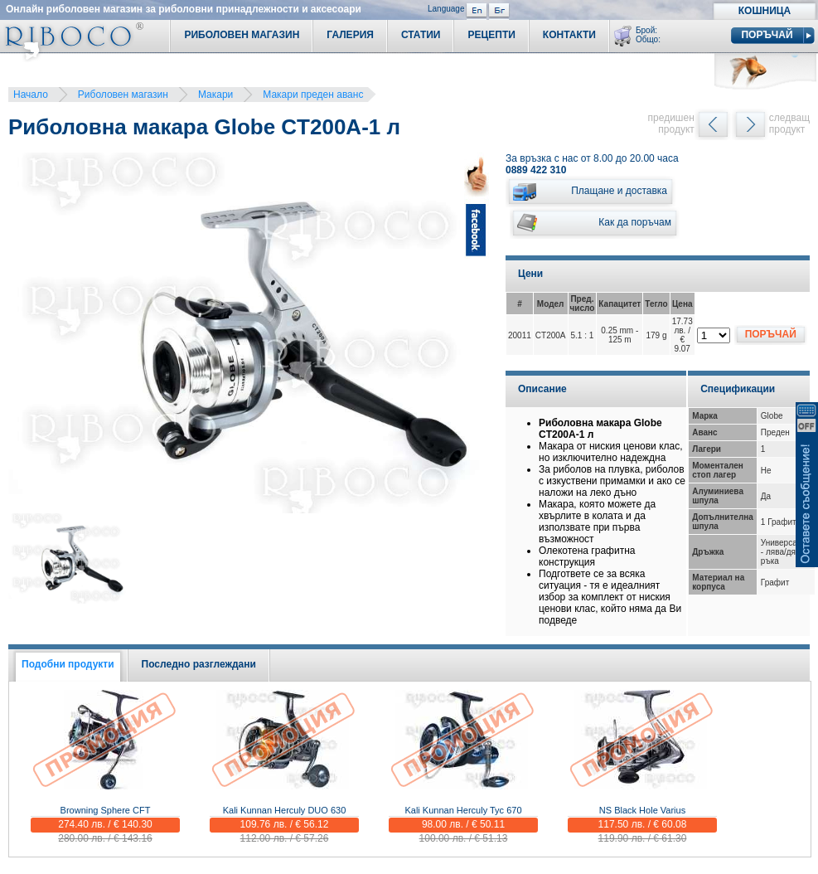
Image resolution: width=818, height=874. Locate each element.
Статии (421, 35)
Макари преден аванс (313, 94)
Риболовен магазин (123, 94)
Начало (30, 94)
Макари (215, 94)
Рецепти (491, 35)
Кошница (764, 11)
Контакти (569, 35)
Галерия (350, 35)
